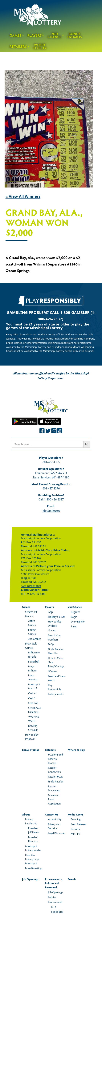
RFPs (53, 906)
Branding (75, 819)
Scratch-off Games (31, 614)
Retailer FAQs (55, 776)
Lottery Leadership (31, 821)
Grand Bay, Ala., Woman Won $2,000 (44, 222)
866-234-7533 (58, 473)
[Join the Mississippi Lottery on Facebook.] (42, 430)
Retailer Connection (54, 770)
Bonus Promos (74, 35)
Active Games (32, 623)
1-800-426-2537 (54, 499)
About (26, 814)
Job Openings (30, 879)
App (50, 612)
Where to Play (40, 46)
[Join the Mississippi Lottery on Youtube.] (60, 430)
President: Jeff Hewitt (33, 830)
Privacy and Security (54, 826)
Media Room (75, 814)
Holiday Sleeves (56, 617)
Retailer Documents (54, 788)
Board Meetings (33, 868)
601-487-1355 (51, 462)
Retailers (18, 46)
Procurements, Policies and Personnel (54, 883)
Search (72, 879)
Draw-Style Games (31, 645)
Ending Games (32, 632)
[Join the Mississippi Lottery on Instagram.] (54, 430)
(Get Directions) (31, 586)
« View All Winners (23, 196)
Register (75, 612)
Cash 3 (31, 698)
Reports (75, 829)
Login (74, 617)
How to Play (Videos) (32, 737)
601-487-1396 (51, 488)
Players (34, 35)
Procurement (55, 902)
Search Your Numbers (34, 710)
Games (16, 35)
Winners (52, 671)
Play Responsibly (54, 687)
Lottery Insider (56, 694)
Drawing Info (78, 621)
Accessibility (54, 819)
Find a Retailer (55, 781)
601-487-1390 (60, 477)
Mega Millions (32, 668)
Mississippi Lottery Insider (33, 848)
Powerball (33, 661)
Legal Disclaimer (56, 833)
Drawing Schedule (33, 728)
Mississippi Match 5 (34, 686)
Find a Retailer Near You (55, 651)
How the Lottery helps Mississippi (32, 859)
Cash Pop (33, 703)
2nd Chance (54, 35)
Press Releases (78, 824)
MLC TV (75, 834)
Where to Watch (33, 719)
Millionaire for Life (34, 654)
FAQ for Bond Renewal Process (55, 758)
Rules (74, 626)
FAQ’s (51, 644)
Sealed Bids (57, 911)
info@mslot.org (51, 510)
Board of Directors (33, 839)
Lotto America (32, 677)
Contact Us (51, 814)
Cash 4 (31, 693)
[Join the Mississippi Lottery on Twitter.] (48, 430)
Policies (52, 897)
